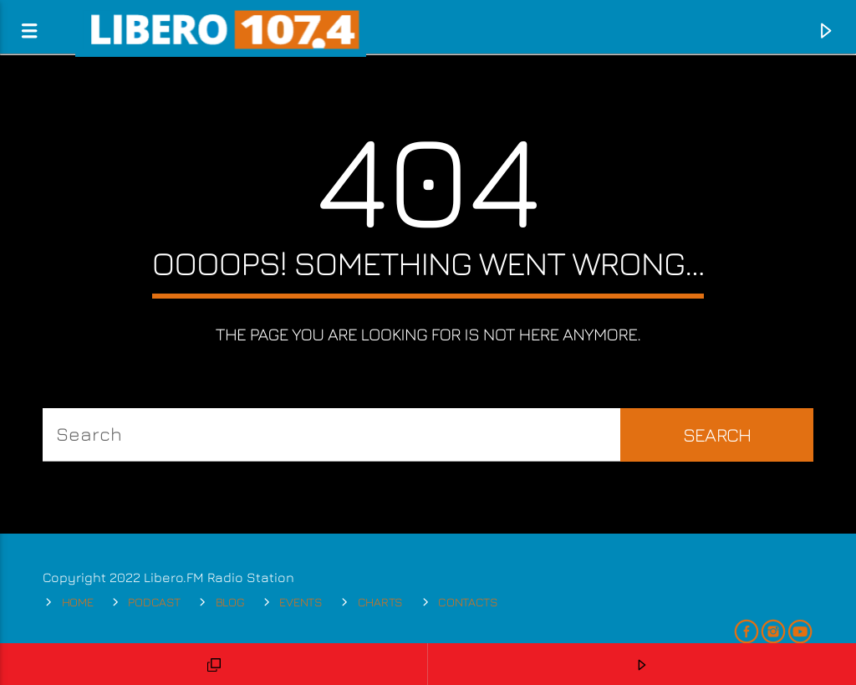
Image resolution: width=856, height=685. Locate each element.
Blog (230, 602)
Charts (380, 602)
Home (78, 602)
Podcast (154, 602)
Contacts (468, 602)
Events (300, 602)
